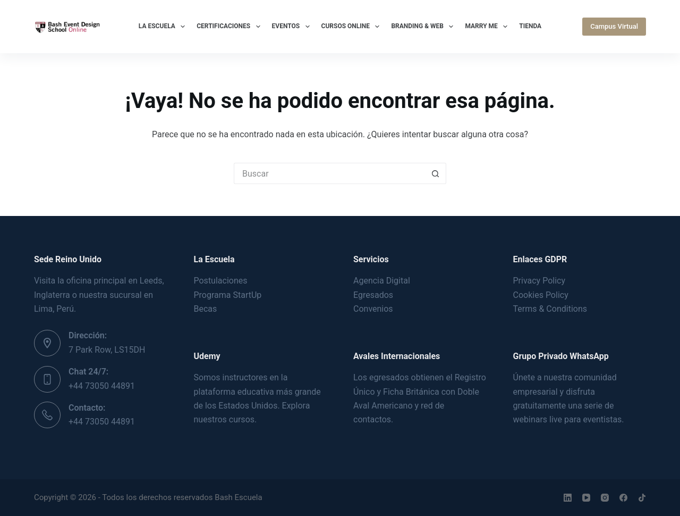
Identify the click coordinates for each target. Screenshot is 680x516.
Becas (205, 309)
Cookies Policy (540, 295)
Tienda (530, 26)
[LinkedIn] (568, 498)
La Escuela (164, 26)
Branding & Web (424, 26)
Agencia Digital (381, 281)
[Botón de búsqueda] (435, 173)
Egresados (373, 295)
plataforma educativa (234, 392)
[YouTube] (586, 498)
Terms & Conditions (550, 309)
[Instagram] (605, 498)
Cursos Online (352, 26)
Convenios (373, 309)
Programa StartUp (228, 295)
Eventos (293, 26)
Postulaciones (221, 281)
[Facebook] (623, 498)
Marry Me (488, 26)
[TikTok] (642, 498)
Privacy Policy (539, 281)
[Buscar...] (329, 173)
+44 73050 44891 (102, 386)
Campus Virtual (614, 26)
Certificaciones (230, 26)
